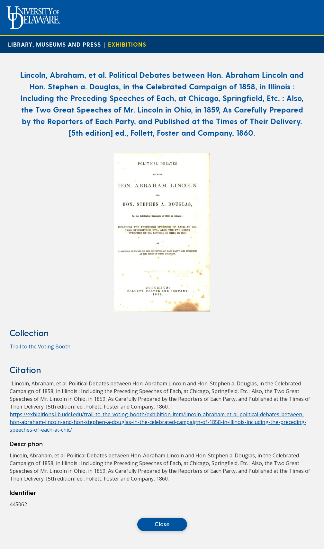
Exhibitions (127, 44)
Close (162, 523)
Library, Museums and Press (54, 44)
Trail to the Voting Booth (40, 346)
